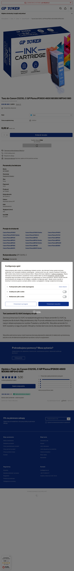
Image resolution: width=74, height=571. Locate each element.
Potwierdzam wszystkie (53, 304)
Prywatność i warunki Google (56, 275)
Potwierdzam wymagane (21, 304)
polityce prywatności (57, 274)
